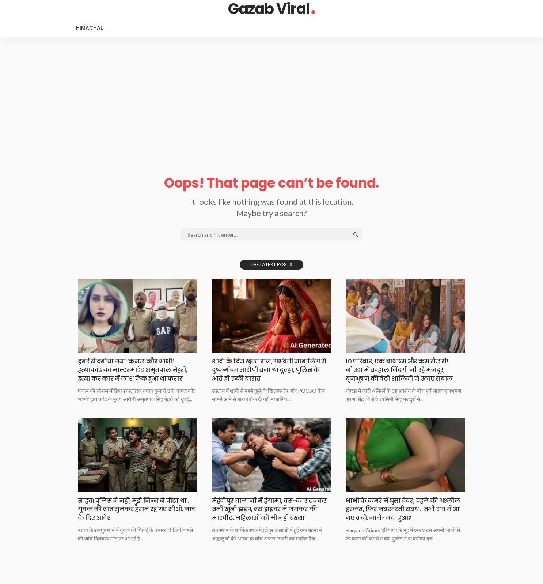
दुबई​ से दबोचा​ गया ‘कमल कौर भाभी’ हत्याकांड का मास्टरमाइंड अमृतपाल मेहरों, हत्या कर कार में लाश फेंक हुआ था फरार (136, 370)
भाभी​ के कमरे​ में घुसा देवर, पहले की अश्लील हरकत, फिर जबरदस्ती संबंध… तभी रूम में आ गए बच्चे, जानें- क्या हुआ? (405, 509)
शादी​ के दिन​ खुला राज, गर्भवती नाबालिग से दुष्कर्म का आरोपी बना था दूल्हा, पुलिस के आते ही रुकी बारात (270, 370)
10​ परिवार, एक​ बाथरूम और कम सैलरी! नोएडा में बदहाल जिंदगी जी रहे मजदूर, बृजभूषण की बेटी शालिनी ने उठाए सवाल (403, 370)
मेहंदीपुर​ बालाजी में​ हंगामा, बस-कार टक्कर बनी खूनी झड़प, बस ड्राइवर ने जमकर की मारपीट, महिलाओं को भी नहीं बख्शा (269, 513)
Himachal (89, 27)
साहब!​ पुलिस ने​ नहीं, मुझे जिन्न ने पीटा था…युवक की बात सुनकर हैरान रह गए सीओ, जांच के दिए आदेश (132, 509)
